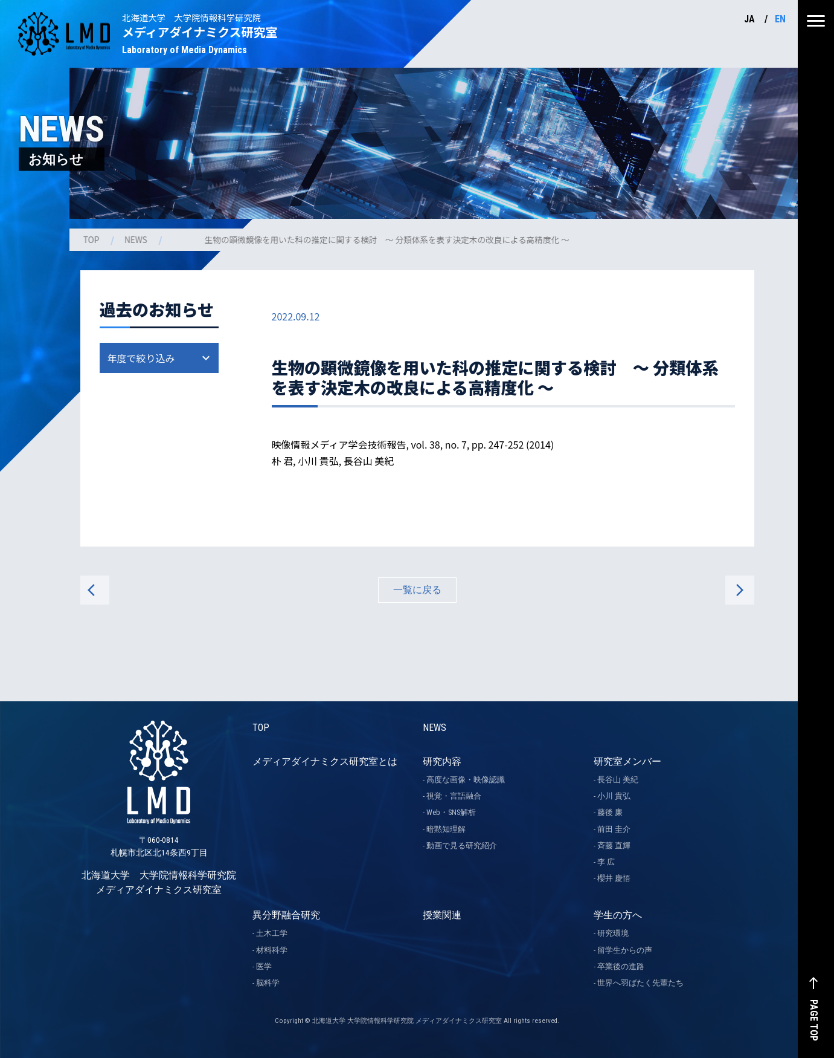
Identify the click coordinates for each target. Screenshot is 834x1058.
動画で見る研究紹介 (461, 845)
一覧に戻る (417, 590)
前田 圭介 (613, 829)
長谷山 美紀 (617, 779)
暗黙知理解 (446, 829)
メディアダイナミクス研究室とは (324, 761)
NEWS (137, 239)
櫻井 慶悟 (613, 878)
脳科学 (268, 982)
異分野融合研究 (286, 915)
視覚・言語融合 (453, 795)
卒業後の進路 (620, 966)
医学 (264, 966)
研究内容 (442, 761)
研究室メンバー (627, 761)
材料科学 (271, 950)
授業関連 (442, 915)
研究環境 (613, 933)
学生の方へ (618, 915)
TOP (92, 239)
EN (780, 19)
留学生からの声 (624, 950)
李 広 (606, 861)
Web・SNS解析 (451, 812)
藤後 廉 (610, 812)
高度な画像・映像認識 (465, 779)
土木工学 (271, 933)
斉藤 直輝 (613, 845)
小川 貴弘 (613, 795)
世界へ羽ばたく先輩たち (640, 982)
